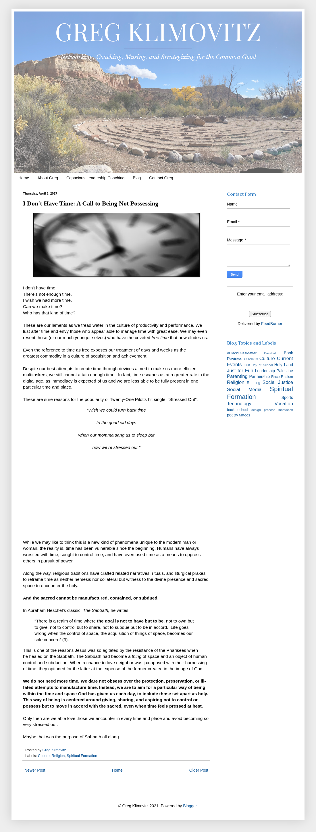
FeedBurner (271, 323)
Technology (239, 403)
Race (275, 377)
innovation (285, 410)
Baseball (270, 353)
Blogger (189, 806)
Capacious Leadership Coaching (95, 178)
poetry (232, 415)
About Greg (47, 178)
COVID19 (251, 359)
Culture (44, 756)
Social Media (244, 389)
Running (253, 383)
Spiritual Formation (82, 756)
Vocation (284, 403)
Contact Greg (161, 178)
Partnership (259, 376)
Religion (58, 756)
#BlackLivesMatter (242, 353)
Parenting (237, 376)
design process (263, 410)
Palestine (284, 370)
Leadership (265, 370)
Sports (287, 397)
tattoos (244, 415)
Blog (137, 178)
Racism (287, 377)
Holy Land (283, 364)
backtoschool (237, 410)
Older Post (198, 770)
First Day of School (258, 365)
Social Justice (278, 382)
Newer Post (34, 770)
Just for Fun (240, 370)
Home (23, 178)
